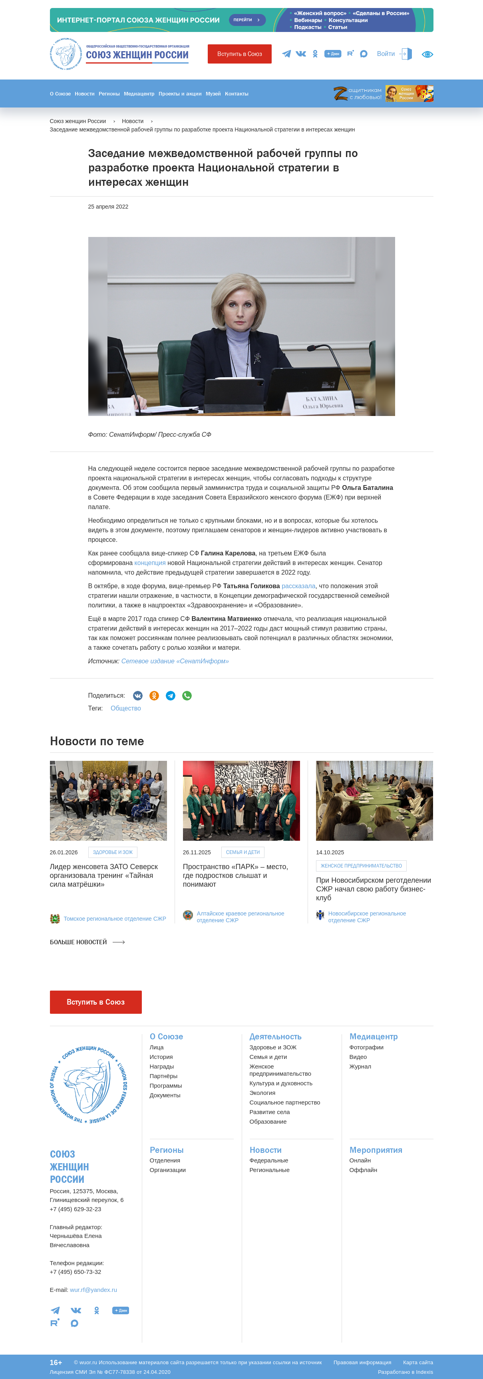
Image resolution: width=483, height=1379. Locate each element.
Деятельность (276, 1036)
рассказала (298, 586)
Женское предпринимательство (361, 865)
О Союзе (60, 93)
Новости (85, 93)
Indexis (424, 1372)
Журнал (361, 1066)
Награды (162, 1066)
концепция (150, 562)
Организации (168, 1169)
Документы (165, 1095)
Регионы (109, 93)
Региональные (270, 1169)
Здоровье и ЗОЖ (113, 852)
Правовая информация (363, 1362)
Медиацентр (139, 93)
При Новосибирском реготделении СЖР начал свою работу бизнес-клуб (373, 888)
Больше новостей (87, 942)
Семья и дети (243, 852)
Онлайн (360, 1160)
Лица (157, 1047)
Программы (166, 1085)
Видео (358, 1056)
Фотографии (367, 1047)
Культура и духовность (281, 1083)
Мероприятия (376, 1150)
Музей (213, 93)
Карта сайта (418, 1362)
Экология (263, 1092)
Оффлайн (364, 1169)
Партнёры (164, 1076)
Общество (126, 708)
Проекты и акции (180, 93)
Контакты (236, 93)
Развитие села (270, 1111)
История (161, 1056)
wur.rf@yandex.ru (93, 1289)
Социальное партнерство (285, 1102)
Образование (268, 1121)
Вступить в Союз (239, 54)
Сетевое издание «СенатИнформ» (175, 661)
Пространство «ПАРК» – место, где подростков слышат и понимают (235, 875)
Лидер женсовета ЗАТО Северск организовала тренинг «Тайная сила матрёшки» (104, 875)
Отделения (165, 1160)
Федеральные (269, 1160)
